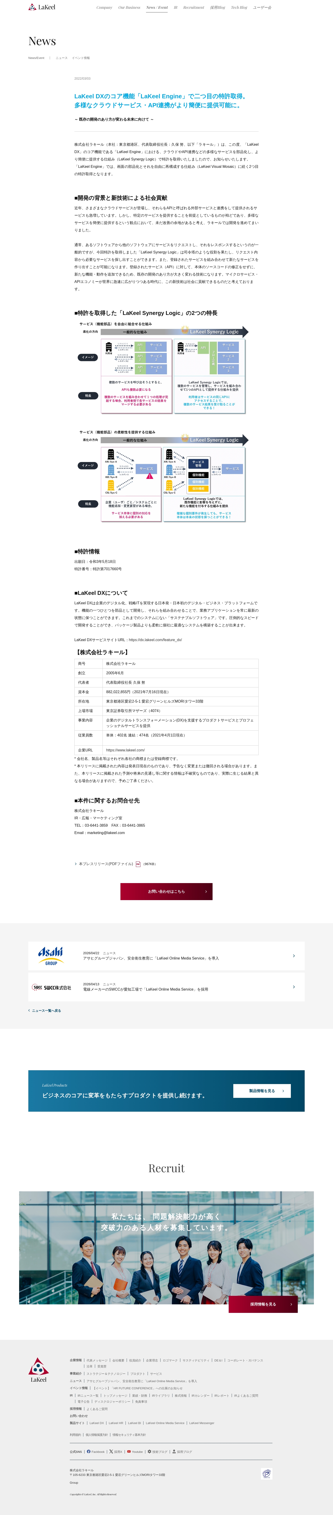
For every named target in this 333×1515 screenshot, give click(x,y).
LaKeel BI (134, 1423)
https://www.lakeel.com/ (125, 750)
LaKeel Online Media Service (165, 1423)
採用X (118, 1452)
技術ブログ (159, 1452)
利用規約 (75, 1434)
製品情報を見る (262, 1091)
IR (175, 7)
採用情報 (76, 1408)
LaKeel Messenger (201, 1423)
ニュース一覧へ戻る (46, 1010)
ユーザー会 (262, 7)
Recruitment (193, 7)
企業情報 (76, 1360)
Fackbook (98, 1452)
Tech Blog (239, 7)
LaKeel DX (97, 1423)
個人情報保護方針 (97, 1434)
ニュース (76, 1381)
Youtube (137, 1452)
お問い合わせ (79, 1416)
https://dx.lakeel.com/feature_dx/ (155, 640)
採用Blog (217, 7)
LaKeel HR (116, 1423)
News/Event (36, 58)
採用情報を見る (263, 1304)
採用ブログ (184, 1452)
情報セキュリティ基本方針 (129, 1434)
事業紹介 (76, 1373)
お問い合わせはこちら (166, 891)
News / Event (157, 7)
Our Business (129, 7)
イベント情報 (81, 58)
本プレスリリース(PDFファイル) (106, 864)
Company (104, 7)
